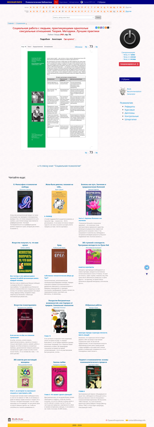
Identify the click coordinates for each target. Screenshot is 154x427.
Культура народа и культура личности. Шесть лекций (93, 334)
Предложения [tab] (38, 47)
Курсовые (130, 109)
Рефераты (130, 106)
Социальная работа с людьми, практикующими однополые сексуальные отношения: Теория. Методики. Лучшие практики (56, 29)
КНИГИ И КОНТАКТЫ (86, 267)
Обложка (78, 47)
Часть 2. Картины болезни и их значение (90, 219)
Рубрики (125, 79)
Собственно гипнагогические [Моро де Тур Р (59, 277)
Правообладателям (116, 420)
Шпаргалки (131, 119)
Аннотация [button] (57, 39)
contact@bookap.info (136, 420)
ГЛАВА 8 (82, 391)
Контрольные (132, 116)
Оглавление (48, 47)
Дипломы (130, 113)
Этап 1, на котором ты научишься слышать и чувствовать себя (22, 392)
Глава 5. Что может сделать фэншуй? (58, 395)
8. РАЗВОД (48, 216)
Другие (128, 11)
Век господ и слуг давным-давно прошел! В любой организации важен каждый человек (24, 278)
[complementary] (18, 420)
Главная (11, 23)
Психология (126, 102)
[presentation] (24, 47)
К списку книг (60, 165)
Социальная (20, 23)
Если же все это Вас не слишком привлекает (22, 336)
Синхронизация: (129, 51)
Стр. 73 (23, 47)
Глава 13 (47, 336)
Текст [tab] (29, 47)
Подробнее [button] (45, 39)
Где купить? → (70, 39)
